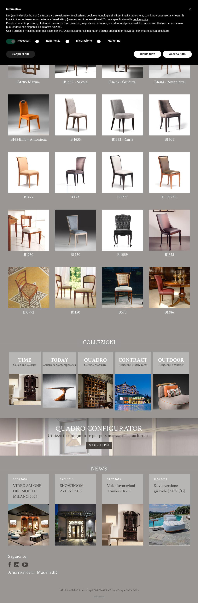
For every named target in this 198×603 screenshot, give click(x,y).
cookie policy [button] (140, 19)
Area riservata (21, 572)
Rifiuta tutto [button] (147, 54)
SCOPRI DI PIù (99, 445)
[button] (190, 9)
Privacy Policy (116, 590)
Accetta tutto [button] (177, 54)
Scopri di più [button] (20, 54)
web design (99, 596)
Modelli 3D (47, 572)
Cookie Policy (132, 590)
